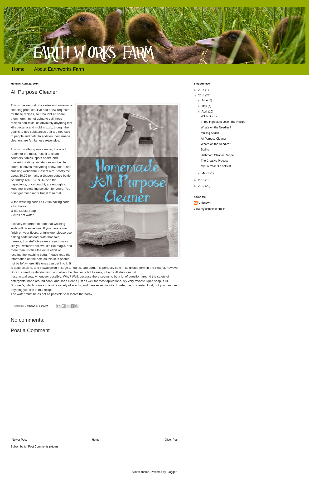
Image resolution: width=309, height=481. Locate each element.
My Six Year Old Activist (216, 166)
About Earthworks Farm (59, 69)
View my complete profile (209, 209)
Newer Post (19, 439)
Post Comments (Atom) (43, 446)
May (205, 106)
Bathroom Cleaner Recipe (217, 155)
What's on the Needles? (216, 127)
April (205, 111)
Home (18, 69)
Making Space (210, 133)
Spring (205, 149)
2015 (201, 90)
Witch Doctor (209, 116)
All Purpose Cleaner (213, 138)
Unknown (204, 202)
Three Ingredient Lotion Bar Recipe (223, 121)
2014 (201, 95)
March (206, 173)
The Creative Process (214, 160)
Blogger (171, 472)
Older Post (171, 439)
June (205, 100)
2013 (201, 180)
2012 (201, 186)
